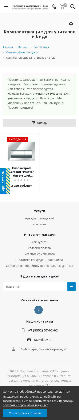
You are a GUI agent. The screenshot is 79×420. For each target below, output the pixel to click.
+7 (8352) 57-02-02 (43, 330)
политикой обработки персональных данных (38, 403)
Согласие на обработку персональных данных (39, 266)
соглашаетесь (12, 401)
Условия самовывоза (39, 254)
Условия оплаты (39, 248)
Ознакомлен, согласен (25, 413)
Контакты (40, 224)
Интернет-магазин (39, 234)
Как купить (39, 242)
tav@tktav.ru (43, 340)
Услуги (39, 211)
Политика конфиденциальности (39, 260)
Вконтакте (38, 310)
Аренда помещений (39, 218)
